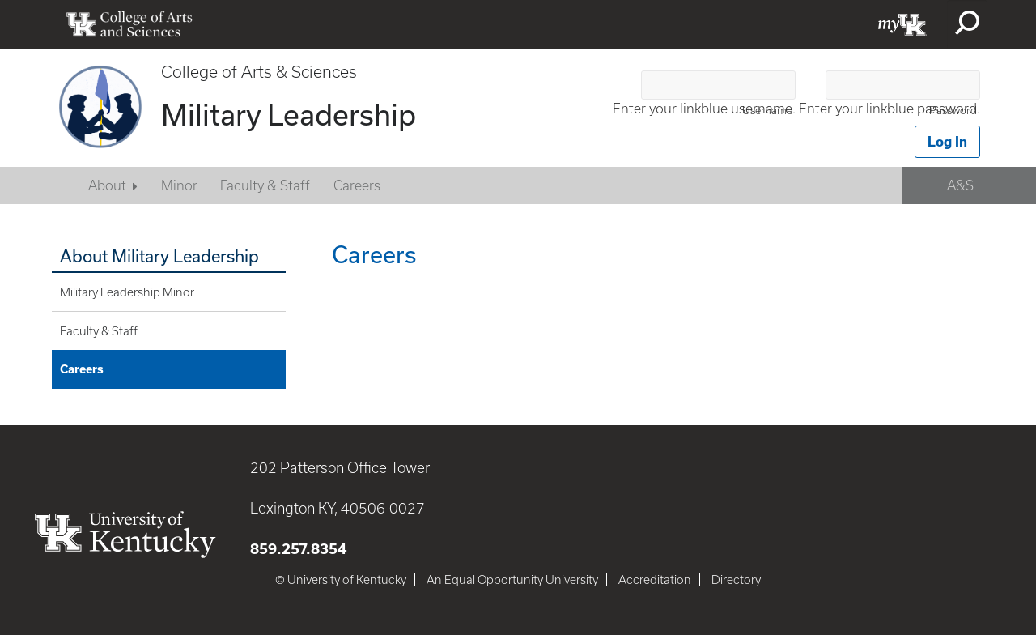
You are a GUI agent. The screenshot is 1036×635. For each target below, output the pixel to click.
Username (767, 110)
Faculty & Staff (265, 185)
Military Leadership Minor (127, 292)
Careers (356, 185)
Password (953, 110)
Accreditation (654, 579)
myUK (902, 24)
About (107, 185)
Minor (179, 185)
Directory (736, 579)
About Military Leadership (159, 256)
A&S (960, 185)
